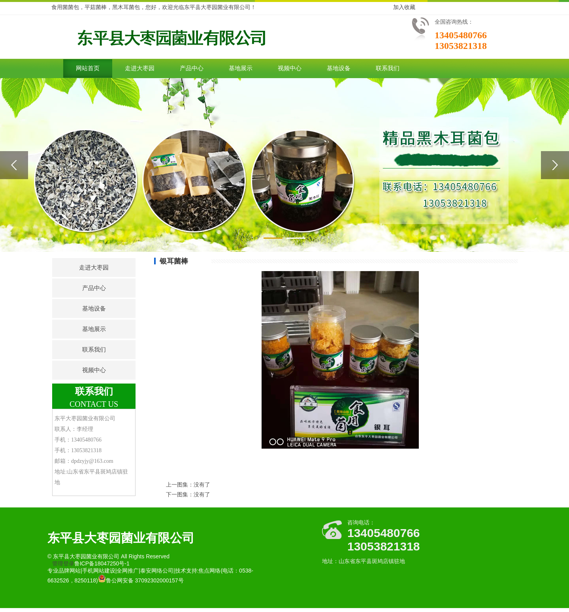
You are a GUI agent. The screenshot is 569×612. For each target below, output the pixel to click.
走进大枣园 (139, 68)
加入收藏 (404, 7)
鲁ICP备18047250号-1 (102, 563)
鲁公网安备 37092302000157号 (141, 580)
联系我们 (387, 68)
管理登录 (63, 563)
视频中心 (289, 68)
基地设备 (338, 68)
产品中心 (191, 68)
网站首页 (88, 68)
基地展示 (240, 68)
